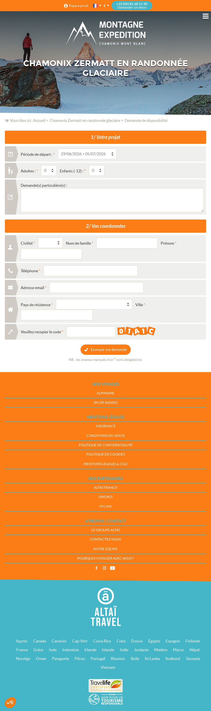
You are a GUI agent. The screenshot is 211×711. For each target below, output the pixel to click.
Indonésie (70, 650)
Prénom (167, 243)
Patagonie (60, 658)
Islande (108, 650)
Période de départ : (36, 154)
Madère (160, 650)
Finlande (192, 641)
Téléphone (29, 271)
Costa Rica (102, 641)
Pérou (80, 658)
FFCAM (105, 506)
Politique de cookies (105, 454)
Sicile (135, 658)
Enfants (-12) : (71, 171)
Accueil (39, 120)
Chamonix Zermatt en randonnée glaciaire (85, 120)
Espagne (173, 641)
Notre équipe (105, 549)
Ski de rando (106, 403)
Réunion (118, 658)
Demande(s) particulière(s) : (44, 185)
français (96, 6)
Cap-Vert (80, 641)
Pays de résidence (35, 305)
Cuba (121, 641)
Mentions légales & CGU (105, 464)
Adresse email (32, 287)
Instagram (104, 568)
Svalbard (172, 658)
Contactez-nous (105, 539)
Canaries (59, 641)
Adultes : (28, 171)
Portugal (97, 658)
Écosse (137, 641)
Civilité (27, 243)
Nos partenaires (105, 478)
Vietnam (108, 667)
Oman (41, 658)
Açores (22, 641)
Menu (206, 16)
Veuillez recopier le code (41, 332)
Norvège (23, 658)
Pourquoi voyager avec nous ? (105, 558)
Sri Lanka (152, 658)
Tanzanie (193, 658)
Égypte (154, 641)
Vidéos (112, 568)
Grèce (38, 650)
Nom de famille (78, 243)
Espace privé (78, 6)
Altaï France (105, 488)
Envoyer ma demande (109, 349)
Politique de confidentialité (105, 445)
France (22, 650)
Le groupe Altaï (105, 530)
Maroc (178, 650)
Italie (124, 650)
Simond (105, 497)
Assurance (106, 426)
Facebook (96, 568)
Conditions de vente (105, 436)
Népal (195, 650)
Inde (53, 650)
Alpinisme (105, 393)
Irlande (90, 650)
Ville (139, 305)
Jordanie (141, 650)
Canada (39, 641)
